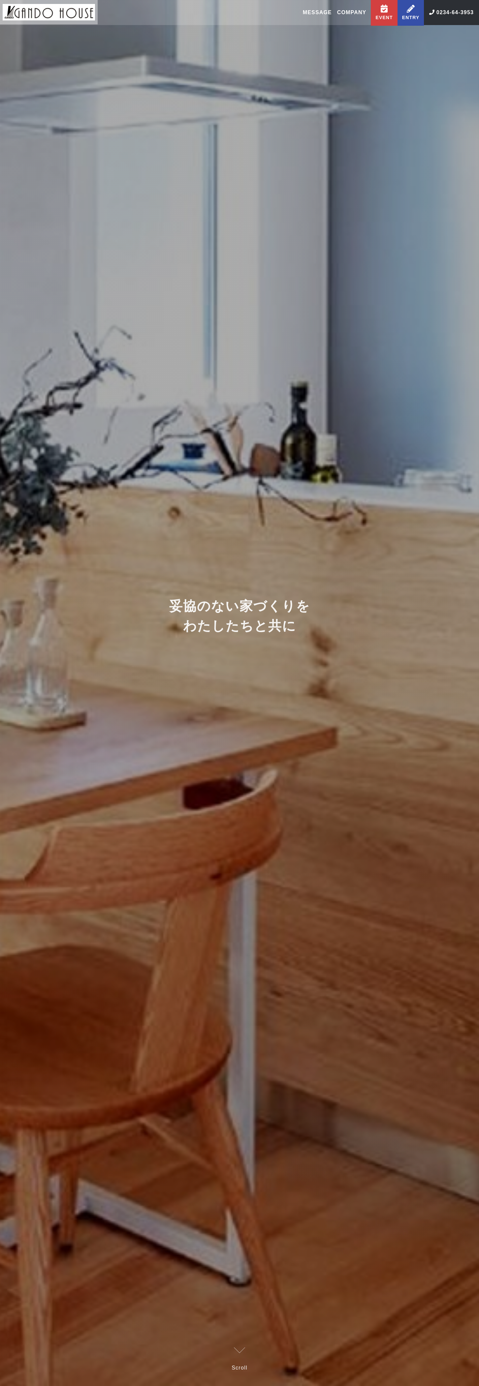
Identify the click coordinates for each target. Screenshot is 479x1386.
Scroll (239, 1359)
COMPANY (351, 13)
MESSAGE (316, 13)
